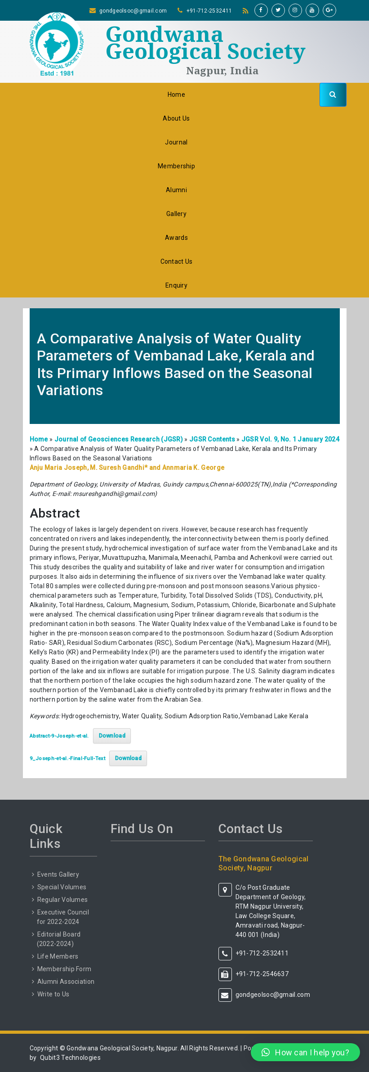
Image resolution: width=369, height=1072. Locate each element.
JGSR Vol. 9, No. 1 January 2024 (290, 439)
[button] (305, 1052)
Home (176, 94)
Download (112, 735)
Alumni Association (65, 981)
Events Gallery (58, 874)
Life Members (58, 956)
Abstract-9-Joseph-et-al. (59, 736)
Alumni (176, 190)
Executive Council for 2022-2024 (63, 917)
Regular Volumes (62, 899)
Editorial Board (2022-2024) (59, 939)
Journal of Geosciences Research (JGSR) (118, 439)
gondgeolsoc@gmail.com (133, 11)
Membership (176, 166)
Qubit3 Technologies (70, 1057)
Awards (176, 237)
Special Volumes (62, 887)
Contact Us (176, 261)
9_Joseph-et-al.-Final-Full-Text (67, 758)
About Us (176, 118)
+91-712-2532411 (209, 11)
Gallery (176, 213)
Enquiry (176, 285)
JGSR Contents (212, 439)
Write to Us (53, 994)
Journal (176, 142)
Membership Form (64, 969)
